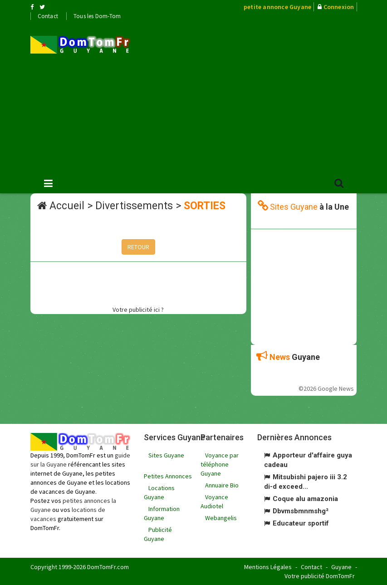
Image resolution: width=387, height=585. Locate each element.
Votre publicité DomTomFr (319, 576)
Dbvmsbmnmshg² (300, 511)
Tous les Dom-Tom (97, 16)
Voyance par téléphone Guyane (220, 464)
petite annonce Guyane (277, 7)
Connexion (338, 7)
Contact (48, 16)
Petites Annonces (168, 476)
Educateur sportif (301, 523)
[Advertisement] (265, 95)
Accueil (66, 206)
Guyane (341, 567)
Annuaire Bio (222, 485)
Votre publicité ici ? (138, 309)
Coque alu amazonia (305, 499)
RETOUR (138, 247)
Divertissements (134, 206)
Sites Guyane (166, 455)
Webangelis (221, 518)
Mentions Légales (268, 567)
